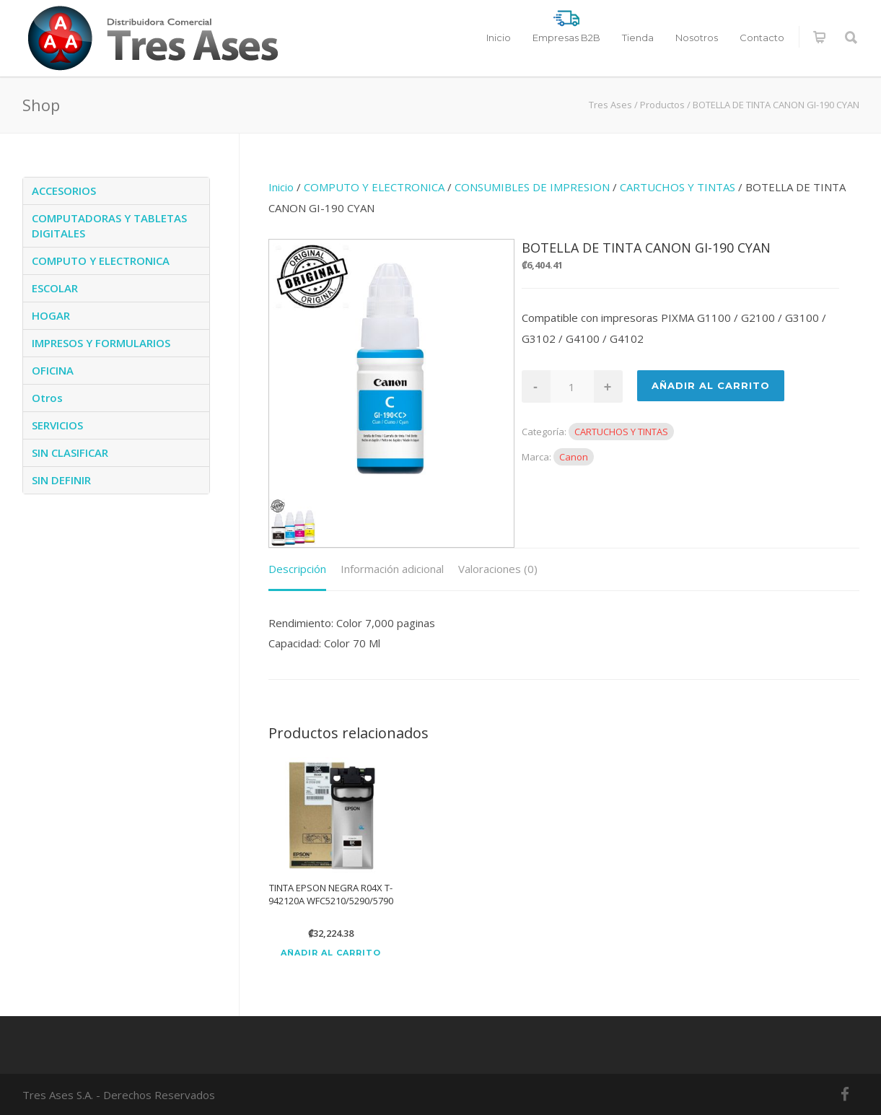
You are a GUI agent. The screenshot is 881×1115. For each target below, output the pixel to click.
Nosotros (696, 37)
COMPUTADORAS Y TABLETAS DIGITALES (109, 225)
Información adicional (392, 568)
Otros (47, 397)
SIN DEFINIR (61, 480)
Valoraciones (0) (498, 568)
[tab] (297, 569)
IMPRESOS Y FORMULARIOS (101, 343)
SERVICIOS (57, 425)
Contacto (762, 37)
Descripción (297, 568)
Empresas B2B (566, 37)
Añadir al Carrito (711, 385)
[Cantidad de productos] (572, 386)
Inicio (498, 37)
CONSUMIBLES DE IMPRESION (532, 187)
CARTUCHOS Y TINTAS (677, 187)
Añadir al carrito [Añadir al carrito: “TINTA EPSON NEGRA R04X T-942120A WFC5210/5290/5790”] (331, 953)
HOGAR (51, 315)
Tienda (638, 37)
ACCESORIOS (64, 190)
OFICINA (53, 370)
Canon (573, 456)
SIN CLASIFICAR (70, 452)
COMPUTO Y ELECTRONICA (374, 187)
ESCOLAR (55, 288)
